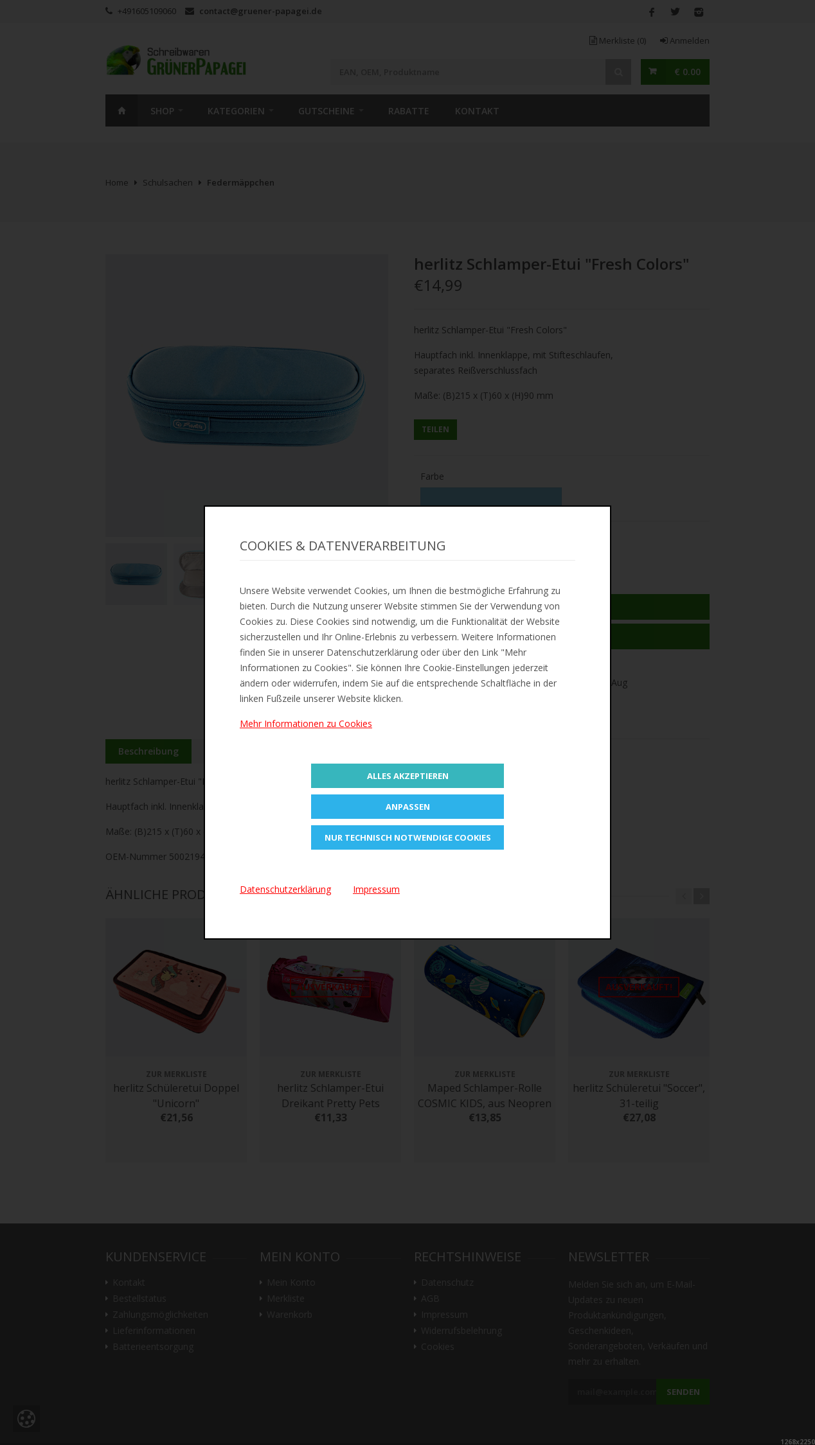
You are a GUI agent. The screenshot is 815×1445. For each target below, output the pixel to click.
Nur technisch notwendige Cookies (408, 837)
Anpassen (408, 806)
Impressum (376, 889)
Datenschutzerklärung (285, 889)
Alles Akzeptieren (408, 776)
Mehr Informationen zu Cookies (306, 723)
